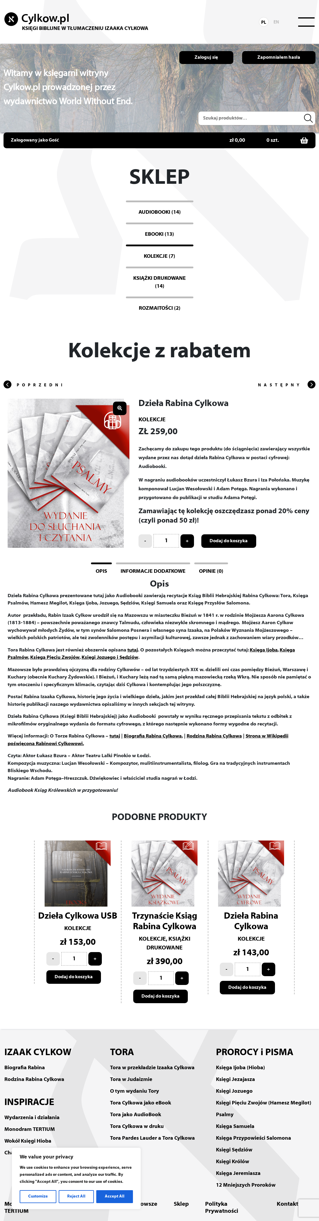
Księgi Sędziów (234, 1150)
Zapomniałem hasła (278, 57)
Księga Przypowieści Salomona (253, 1138)
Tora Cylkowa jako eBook (140, 1103)
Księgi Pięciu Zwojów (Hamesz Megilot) (263, 1103)
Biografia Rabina (24, 1068)
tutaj (132, 650)
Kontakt (287, 1204)
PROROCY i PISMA (254, 1052)
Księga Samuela (235, 1126)
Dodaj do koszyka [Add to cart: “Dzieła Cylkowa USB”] (74, 977)
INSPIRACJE (29, 1102)
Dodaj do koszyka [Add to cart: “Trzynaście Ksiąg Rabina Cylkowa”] (161, 996)
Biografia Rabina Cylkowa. (153, 736)
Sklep (181, 1204)
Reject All (76, 1196)
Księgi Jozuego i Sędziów (110, 657)
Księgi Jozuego (234, 1091)
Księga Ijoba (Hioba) (240, 1068)
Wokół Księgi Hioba (27, 1141)
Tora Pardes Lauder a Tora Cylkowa (152, 1138)
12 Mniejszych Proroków (246, 1185)
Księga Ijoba (264, 650)
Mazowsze (143, 1204)
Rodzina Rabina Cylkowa (214, 736)
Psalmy (225, 1115)
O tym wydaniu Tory (134, 1091)
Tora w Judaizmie (131, 1079)
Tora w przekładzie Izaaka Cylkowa (152, 1068)
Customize (38, 1196)
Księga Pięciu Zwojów (55, 657)
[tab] (101, 570)
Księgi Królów (232, 1162)
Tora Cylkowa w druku (137, 1126)
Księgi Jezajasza (235, 1079)
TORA (122, 1052)
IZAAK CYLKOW (37, 1052)
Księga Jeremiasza (238, 1173)
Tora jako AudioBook (135, 1115)
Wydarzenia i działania (32, 1118)
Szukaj (309, 118)
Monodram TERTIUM (29, 1129)
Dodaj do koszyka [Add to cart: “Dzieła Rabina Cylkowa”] (229, 541)
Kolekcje (152, 420)
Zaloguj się (206, 57)
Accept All (114, 1196)
